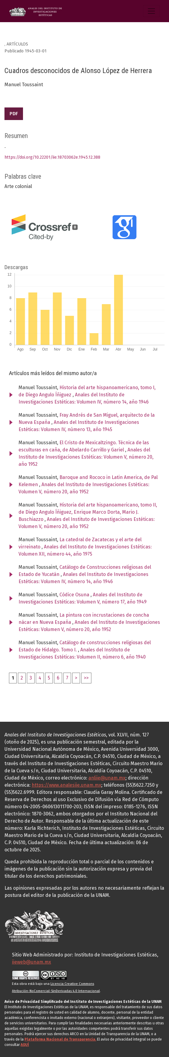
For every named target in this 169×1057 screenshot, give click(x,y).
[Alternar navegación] (151, 11)
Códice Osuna (74, 594)
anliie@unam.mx (106, 778)
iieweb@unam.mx (31, 962)
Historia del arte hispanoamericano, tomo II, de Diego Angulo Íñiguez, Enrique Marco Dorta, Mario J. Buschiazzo (88, 512)
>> (86, 678)
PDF (14, 113)
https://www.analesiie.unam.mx (66, 785)
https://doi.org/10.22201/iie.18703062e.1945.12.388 (52, 157)
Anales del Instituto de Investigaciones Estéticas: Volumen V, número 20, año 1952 (86, 457)
